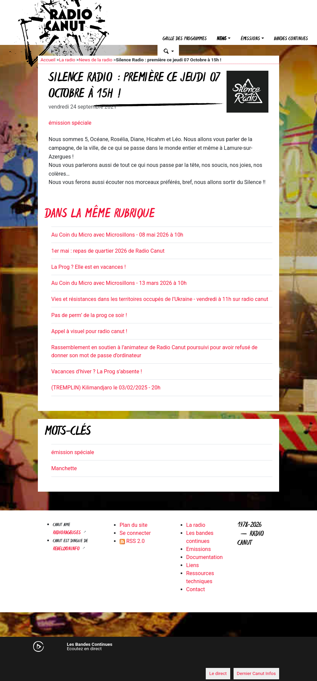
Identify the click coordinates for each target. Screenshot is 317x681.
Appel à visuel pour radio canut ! (89, 331)
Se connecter (135, 533)
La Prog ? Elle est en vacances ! (88, 267)
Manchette (64, 468)
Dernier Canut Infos (256, 673)
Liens (192, 565)
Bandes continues (291, 39)
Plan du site (133, 525)
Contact (195, 589)
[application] (158, 661)
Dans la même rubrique (99, 215)
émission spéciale (70, 123)
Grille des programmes (185, 39)
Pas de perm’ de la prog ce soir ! (89, 315)
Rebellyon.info (67, 549)
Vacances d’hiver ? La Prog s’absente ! (96, 371)
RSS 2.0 (132, 541)
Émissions (250, 39)
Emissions (198, 549)
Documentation (204, 557)
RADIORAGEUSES (67, 533)
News (222, 39)
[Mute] (46, 661)
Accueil (48, 59)
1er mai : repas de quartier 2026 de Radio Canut (108, 251)
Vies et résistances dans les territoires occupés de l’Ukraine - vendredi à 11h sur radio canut (159, 299)
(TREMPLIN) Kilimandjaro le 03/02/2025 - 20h (106, 387)
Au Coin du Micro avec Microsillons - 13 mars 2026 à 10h (119, 283)
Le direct (218, 673)
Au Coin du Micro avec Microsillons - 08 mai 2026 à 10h (117, 235)
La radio (67, 59)
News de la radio (95, 59)
